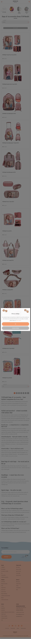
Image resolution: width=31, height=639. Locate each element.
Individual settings (15, 328)
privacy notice (18, 320)
